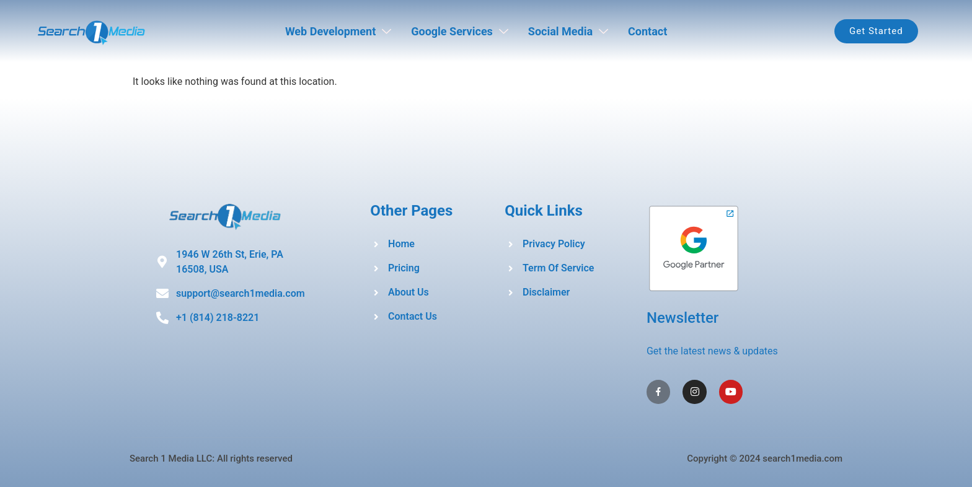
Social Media (568, 31)
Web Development (338, 31)
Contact (647, 31)
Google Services (459, 31)
